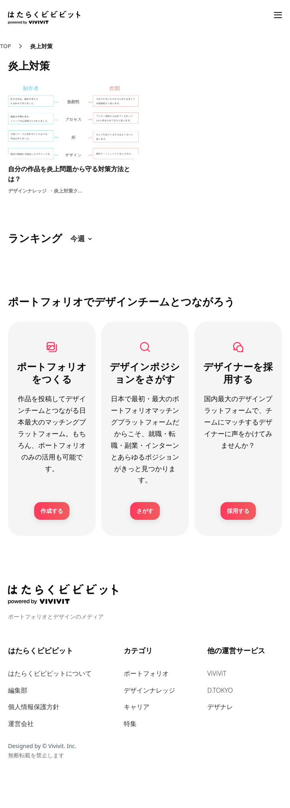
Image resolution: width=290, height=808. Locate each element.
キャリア (136, 706)
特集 (130, 723)
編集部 (17, 690)
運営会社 (21, 723)
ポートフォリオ (146, 673)
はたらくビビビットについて (50, 673)
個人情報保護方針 (33, 706)
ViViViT (217, 673)
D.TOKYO (220, 690)
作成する (52, 511)
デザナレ (220, 706)
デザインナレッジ (149, 690)
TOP (5, 46)
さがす (145, 511)
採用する (238, 511)
